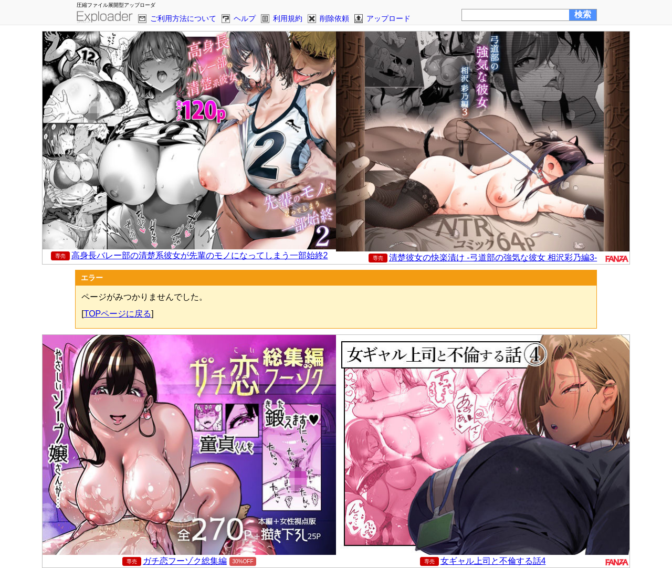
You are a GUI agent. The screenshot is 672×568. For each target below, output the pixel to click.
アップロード (388, 18)
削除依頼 (334, 18)
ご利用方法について (183, 18)
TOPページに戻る (118, 313)
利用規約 (287, 18)
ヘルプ (245, 18)
